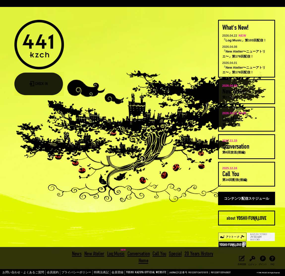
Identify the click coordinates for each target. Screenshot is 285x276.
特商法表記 (86, 272)
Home (143, 259)
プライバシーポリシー (65, 272)
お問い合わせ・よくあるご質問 (19, 272)
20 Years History (198, 253)
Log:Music (116, 253)
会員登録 (100, 272)
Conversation (138, 253)
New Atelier (95, 253)
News (77, 253)
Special (174, 253)
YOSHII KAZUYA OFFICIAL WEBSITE (121, 272)
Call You (159, 253)
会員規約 (45, 272)
